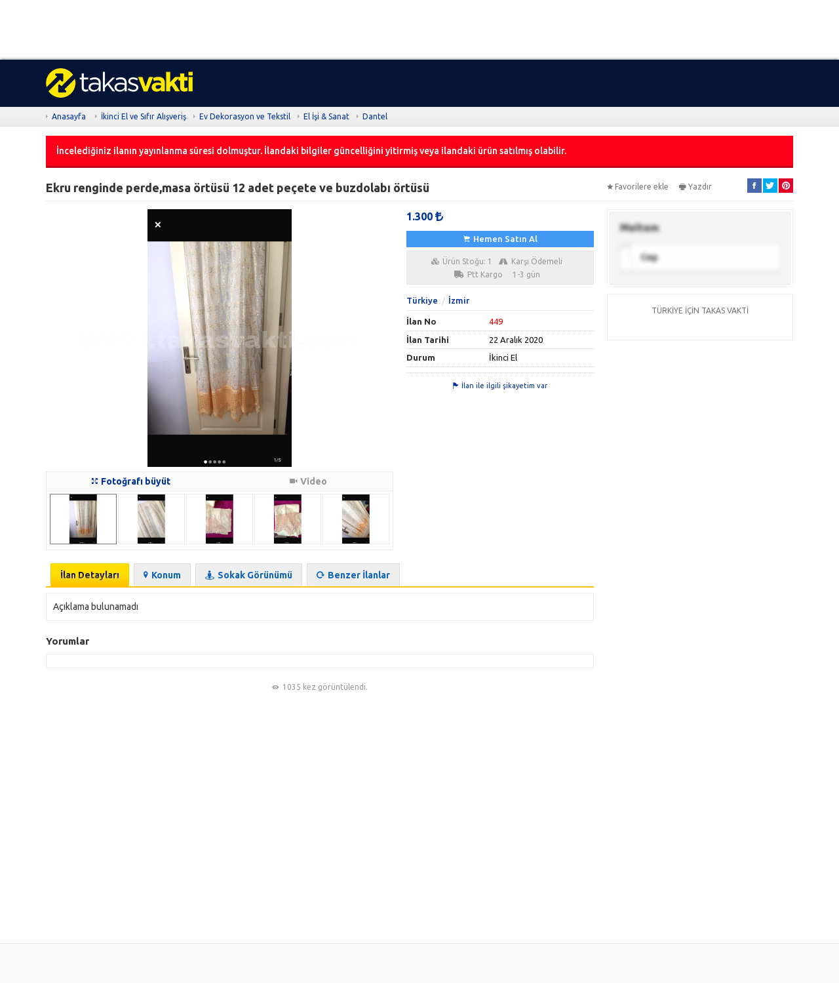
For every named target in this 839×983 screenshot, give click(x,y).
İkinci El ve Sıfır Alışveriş (143, 116)
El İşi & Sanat (326, 116)
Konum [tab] (162, 575)
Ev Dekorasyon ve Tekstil (244, 116)
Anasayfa (69, 116)
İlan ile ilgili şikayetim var (500, 386)
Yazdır (695, 186)
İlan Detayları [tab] (89, 575)
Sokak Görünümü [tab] (248, 575)
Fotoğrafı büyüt (131, 481)
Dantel (374, 116)
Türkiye (422, 300)
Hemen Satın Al (500, 238)
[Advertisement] (393, 30)
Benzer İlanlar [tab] (353, 575)
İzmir (458, 300)
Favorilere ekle (638, 186)
